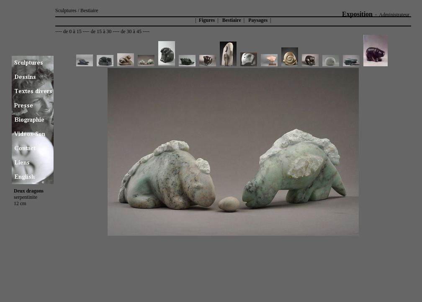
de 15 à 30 (101, 31)
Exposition (357, 14)
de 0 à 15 (72, 31)
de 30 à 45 (131, 31)
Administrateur (394, 15)
